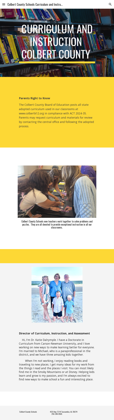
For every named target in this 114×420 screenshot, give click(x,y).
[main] (57, 43)
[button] (3, 4)
